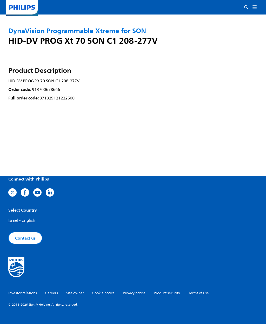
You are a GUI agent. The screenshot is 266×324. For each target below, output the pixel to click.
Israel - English (21, 220)
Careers (51, 293)
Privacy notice (134, 293)
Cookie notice (103, 293)
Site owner (75, 293)
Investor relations (22, 293)
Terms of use (198, 293)
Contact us (25, 238)
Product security (167, 293)
